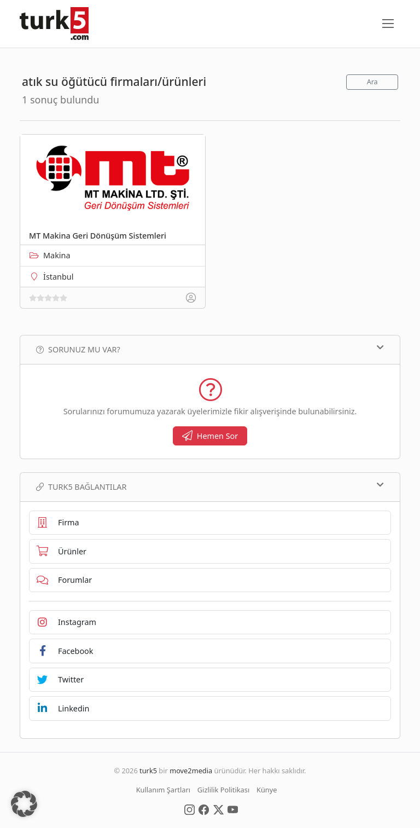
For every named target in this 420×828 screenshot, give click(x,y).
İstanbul (58, 276)
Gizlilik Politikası (223, 790)
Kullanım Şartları (163, 790)
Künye (266, 790)
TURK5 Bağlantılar (210, 486)
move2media (191, 770)
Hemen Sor (210, 436)
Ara (372, 81)
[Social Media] (189, 809)
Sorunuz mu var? (210, 349)
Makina (57, 255)
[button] (24, 804)
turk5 (148, 770)
